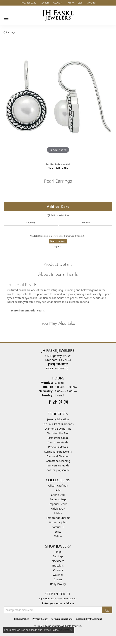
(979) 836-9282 (58, 168)
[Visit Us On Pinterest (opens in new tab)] (60, 402)
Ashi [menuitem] (58, 490)
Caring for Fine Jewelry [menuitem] (58, 451)
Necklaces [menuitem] (58, 561)
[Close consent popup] (71, 630)
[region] (58, 99)
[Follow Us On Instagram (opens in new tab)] (66, 402)
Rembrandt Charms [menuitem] (58, 518)
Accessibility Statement (89, 619)
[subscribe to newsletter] (107, 610)
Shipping (31, 222)
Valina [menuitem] (58, 536)
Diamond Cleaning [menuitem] (57, 456)
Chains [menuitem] (58, 579)
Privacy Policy (40, 619)
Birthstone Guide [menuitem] (58, 438)
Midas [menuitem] (58, 513)
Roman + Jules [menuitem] (58, 522)
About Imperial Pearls (58, 274)
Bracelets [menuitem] (58, 565)
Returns (85, 222)
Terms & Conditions (61, 619)
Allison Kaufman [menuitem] (58, 485)
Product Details (58, 264)
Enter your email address (58, 603)
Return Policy (21, 619)
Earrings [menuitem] (58, 556)
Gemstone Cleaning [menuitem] (58, 461)
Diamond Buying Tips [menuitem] (58, 428)
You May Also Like (58, 323)
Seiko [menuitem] (58, 531)
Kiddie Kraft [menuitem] (58, 508)
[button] (44, 3)
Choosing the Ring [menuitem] (58, 433)
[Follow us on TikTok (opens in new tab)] (55, 402)
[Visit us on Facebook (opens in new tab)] (49, 402)
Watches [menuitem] (58, 574)
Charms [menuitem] (58, 570)
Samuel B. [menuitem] (58, 527)
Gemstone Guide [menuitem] (58, 442)
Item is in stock (58, 241)
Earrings (10, 32)
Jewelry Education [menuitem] (58, 419)
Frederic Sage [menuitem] (58, 499)
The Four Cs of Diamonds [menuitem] (58, 424)
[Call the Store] (58, 364)
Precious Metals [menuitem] (58, 447)
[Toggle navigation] (6, 18)
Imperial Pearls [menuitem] (58, 504)
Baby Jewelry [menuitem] (58, 584)
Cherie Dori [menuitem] (58, 494)
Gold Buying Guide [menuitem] (58, 470)
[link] (28, 3)
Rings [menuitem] (58, 551)
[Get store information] (58, 368)
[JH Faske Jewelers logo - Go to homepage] (58, 15)
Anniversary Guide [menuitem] (58, 465)
